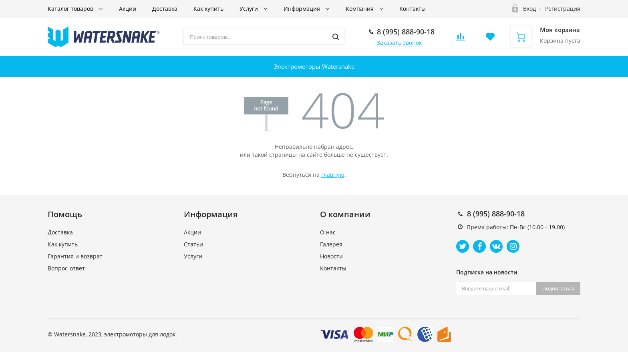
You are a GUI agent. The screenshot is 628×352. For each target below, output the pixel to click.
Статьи (193, 244)
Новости (331, 256)
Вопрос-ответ (66, 268)
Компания (360, 8)
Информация (303, 8)
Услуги (250, 8)
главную (332, 174)
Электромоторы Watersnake (314, 66)
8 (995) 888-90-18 (406, 31)
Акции (127, 8)
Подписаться (558, 288)
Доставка (164, 8)
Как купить (208, 8)
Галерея (331, 244)
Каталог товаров (71, 8)
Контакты (412, 8)
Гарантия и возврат (75, 256)
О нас (328, 232)
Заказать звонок (399, 42)
